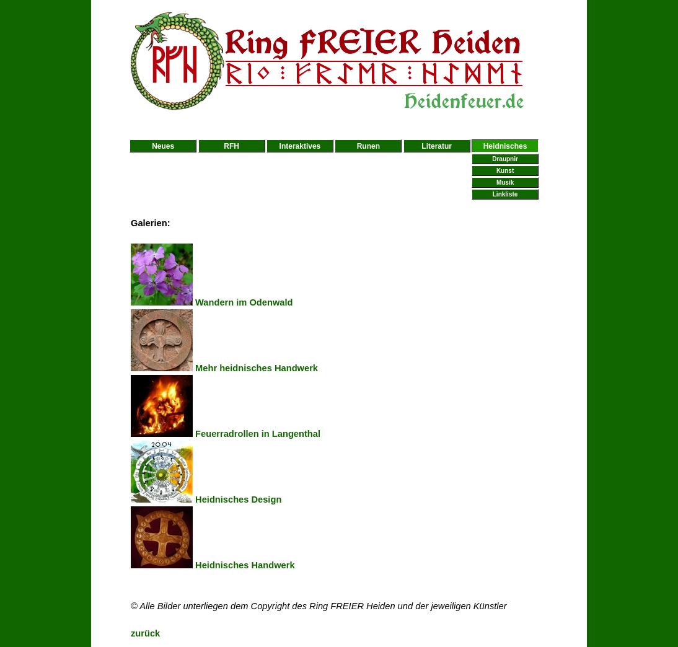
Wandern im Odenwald (212, 302)
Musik (505, 182)
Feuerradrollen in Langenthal (225, 434)
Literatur (436, 146)
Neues (163, 146)
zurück (145, 633)
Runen (368, 146)
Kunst (505, 170)
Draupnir (505, 159)
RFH (231, 146)
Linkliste (505, 194)
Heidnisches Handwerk (213, 565)
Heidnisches (505, 146)
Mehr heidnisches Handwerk (224, 368)
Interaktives (300, 146)
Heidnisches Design (206, 499)
